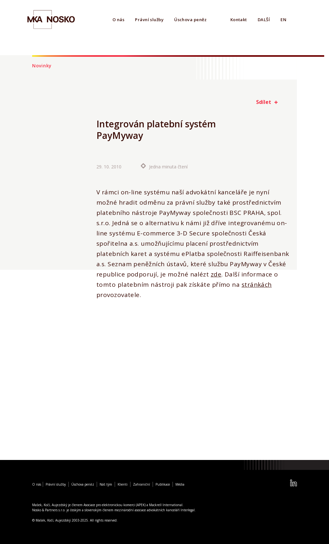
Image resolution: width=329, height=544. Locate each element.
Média (179, 484)
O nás (118, 19)
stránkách (257, 284)
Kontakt (238, 19)
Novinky (42, 66)
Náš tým (106, 484)
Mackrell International (165, 505)
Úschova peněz (190, 19)
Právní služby (149, 19)
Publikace (163, 484)
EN (283, 19)
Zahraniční (141, 484)
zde (216, 274)
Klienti (123, 484)
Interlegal (188, 510)
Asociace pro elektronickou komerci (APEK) (115, 505)
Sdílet (263, 102)
